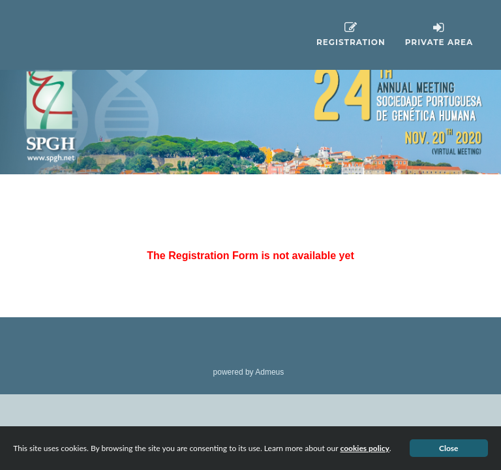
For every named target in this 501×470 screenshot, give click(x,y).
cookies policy (364, 448)
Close (449, 448)
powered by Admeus (248, 372)
